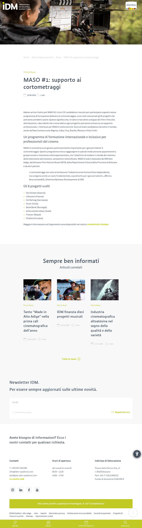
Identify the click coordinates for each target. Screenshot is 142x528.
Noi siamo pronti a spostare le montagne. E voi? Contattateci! (71, 503)
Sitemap (29, 516)
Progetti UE (118, 513)
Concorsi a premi (16, 516)
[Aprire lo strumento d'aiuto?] (137, 453)
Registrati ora (120, 412)
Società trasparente (102, 513)
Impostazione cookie (44, 516)
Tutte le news (71, 359)
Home (26, 57)
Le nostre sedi (16, 479)
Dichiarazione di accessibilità (79, 513)
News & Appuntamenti (43, 57)
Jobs (36, 513)
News (58, 57)
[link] (16, 6)
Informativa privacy (23, 412)
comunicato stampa (97, 224)
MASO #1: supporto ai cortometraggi (81, 57)
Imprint (43, 513)
